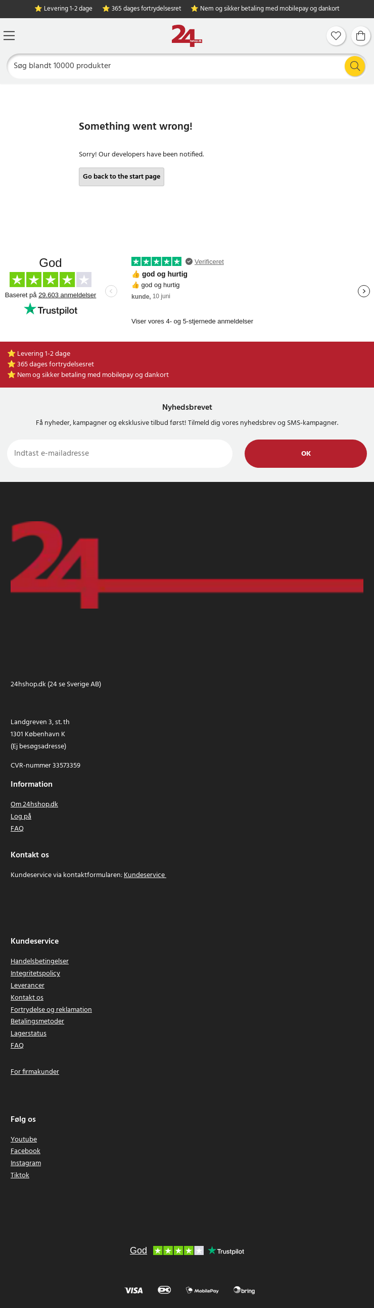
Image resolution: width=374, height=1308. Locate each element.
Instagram (26, 1163)
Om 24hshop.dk (34, 804)
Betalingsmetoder (37, 1021)
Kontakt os (27, 998)
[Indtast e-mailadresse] (119, 454)
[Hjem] (187, 36)
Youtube (24, 1140)
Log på (21, 817)
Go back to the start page (121, 177)
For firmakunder (35, 1072)
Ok (306, 454)
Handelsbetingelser (40, 961)
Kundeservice (144, 875)
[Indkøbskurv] (360, 35)
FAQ (17, 829)
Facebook (25, 1151)
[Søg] (187, 66)
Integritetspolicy (35, 973)
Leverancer (27, 986)
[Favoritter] (336, 35)
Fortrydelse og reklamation (51, 1010)
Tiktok (20, 1175)
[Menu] (9, 35)
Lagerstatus (28, 1034)
